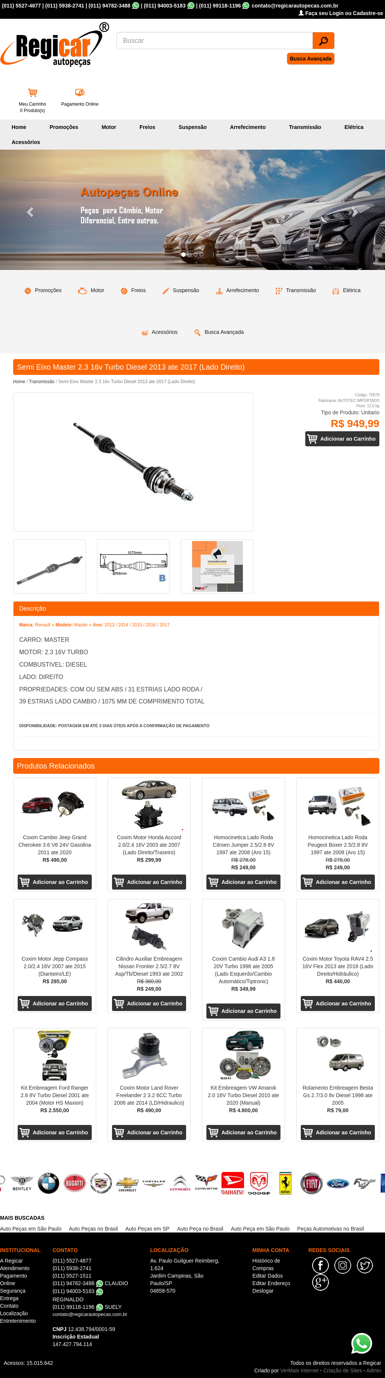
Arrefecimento (248, 127)
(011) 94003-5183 (164, 6)
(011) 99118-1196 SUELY (87, 1307)
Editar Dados (267, 1276)
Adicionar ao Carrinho (348, 439)
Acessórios (26, 142)
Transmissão (305, 127)
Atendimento (15, 1268)
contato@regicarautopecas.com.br (90, 1314)
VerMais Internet (299, 1370)
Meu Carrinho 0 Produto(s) (32, 107)
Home (19, 127)
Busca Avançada (311, 59)
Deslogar (262, 1291)
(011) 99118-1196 (220, 6)
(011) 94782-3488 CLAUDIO (90, 1283)
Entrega (9, 1298)
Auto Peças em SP (147, 1229)
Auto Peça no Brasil (200, 1229)
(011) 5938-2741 (64, 6)
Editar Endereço (271, 1283)
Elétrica (354, 127)
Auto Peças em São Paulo (30, 1229)
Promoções (64, 127)
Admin (373, 1370)
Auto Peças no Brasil (93, 1229)
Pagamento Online (80, 104)
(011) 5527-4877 (21, 6)
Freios (147, 127)
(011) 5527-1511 (72, 1276)
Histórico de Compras (266, 1264)
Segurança (13, 1291)
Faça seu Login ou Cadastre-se (341, 13)
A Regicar (11, 1261)
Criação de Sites (342, 1370)
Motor (109, 127)
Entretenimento (18, 1321)
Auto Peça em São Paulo (260, 1229)
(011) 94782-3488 (109, 6)
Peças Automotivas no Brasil (330, 1229)
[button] (29, 210)
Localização (14, 1313)
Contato (9, 1306)
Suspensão (193, 127)
